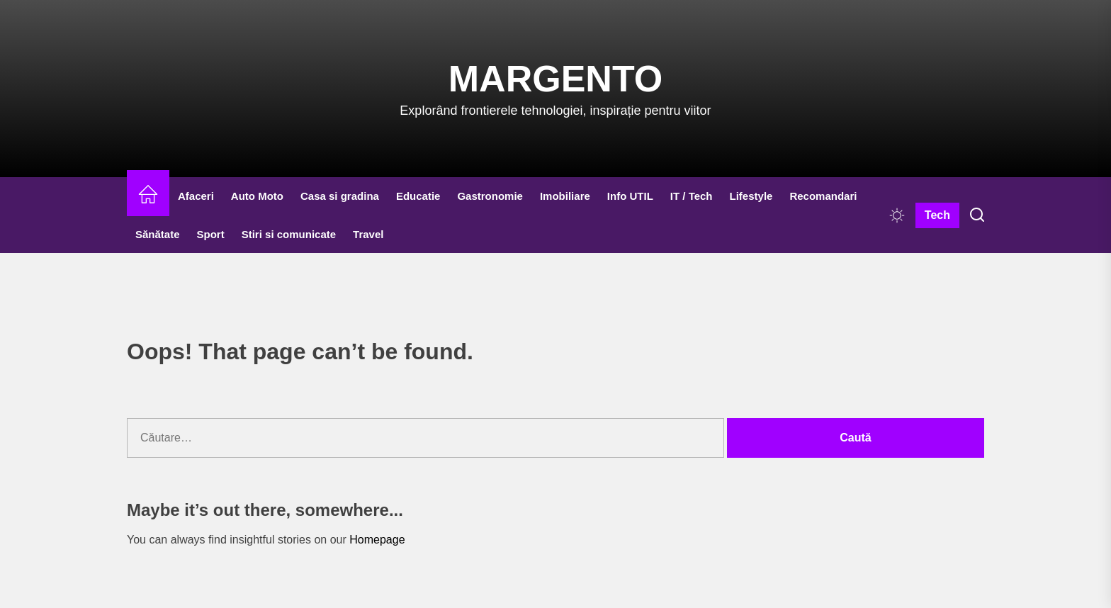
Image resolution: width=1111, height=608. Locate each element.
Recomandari (823, 196)
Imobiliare (565, 196)
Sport (211, 234)
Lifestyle (751, 196)
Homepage (377, 540)
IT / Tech (691, 196)
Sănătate (157, 234)
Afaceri (196, 196)
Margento (555, 78)
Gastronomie (490, 196)
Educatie (418, 196)
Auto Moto (257, 196)
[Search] (977, 215)
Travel (368, 234)
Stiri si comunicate (289, 234)
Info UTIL (630, 196)
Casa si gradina (339, 196)
